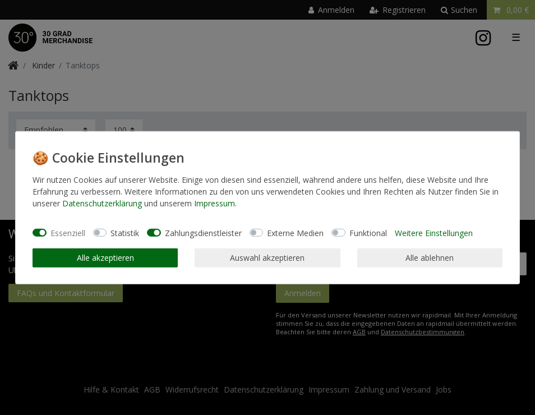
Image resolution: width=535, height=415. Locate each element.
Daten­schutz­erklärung (102, 203)
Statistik (124, 232)
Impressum (214, 203)
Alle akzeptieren (105, 257)
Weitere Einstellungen (434, 232)
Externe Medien (295, 232)
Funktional (368, 232)
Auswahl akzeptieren (267, 257)
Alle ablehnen (429, 257)
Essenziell (67, 232)
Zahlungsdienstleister (203, 232)
